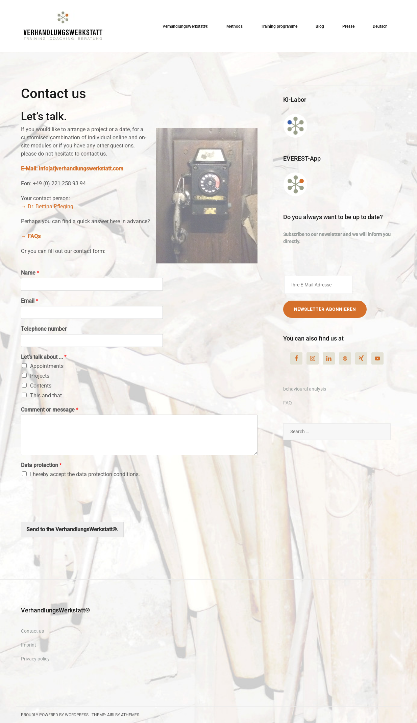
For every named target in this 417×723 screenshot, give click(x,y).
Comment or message (49, 409)
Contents (40, 385)
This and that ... (48, 395)
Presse (348, 26)
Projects (39, 376)
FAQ (287, 402)
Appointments (47, 366)
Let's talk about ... (44, 357)
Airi (110, 715)
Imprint (28, 645)
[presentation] (72, 510)
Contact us (32, 631)
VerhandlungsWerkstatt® (185, 26)
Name (30, 273)
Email (29, 301)
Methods (234, 26)
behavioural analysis (304, 389)
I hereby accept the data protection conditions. (85, 474)
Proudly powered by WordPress (55, 715)
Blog (320, 26)
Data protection (41, 465)
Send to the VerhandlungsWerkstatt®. (72, 529)
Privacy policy (35, 658)
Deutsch (380, 26)
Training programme (279, 26)
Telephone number (44, 329)
